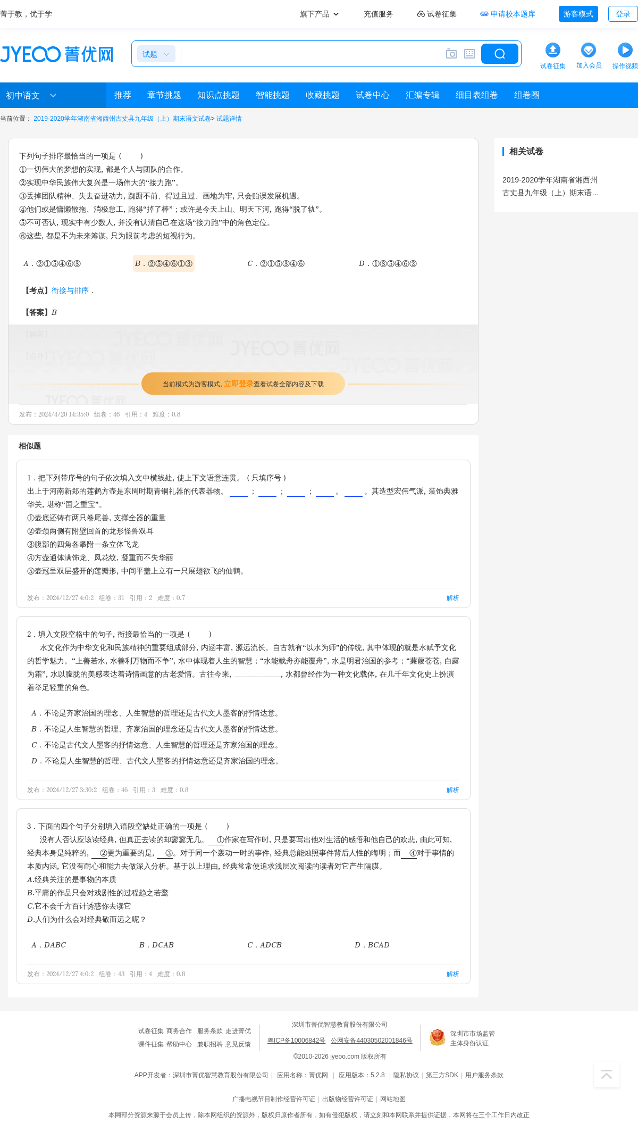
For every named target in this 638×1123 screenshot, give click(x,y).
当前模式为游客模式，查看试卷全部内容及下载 (243, 383)
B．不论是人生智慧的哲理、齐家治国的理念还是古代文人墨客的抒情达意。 (156, 728)
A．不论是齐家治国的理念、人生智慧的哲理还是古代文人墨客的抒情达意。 (156, 712)
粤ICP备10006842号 (296, 1040)
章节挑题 (164, 94)
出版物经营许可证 (347, 1099)
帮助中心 (179, 1044)
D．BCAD (372, 944)
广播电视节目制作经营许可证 (273, 1099)
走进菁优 (238, 1031)
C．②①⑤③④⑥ (276, 263)
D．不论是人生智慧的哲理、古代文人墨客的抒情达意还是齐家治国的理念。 (157, 760)
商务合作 (179, 1031)
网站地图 (393, 1099)
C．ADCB (264, 944)
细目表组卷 (477, 94)
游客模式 (578, 14)
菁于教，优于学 (26, 14)
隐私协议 (406, 1075)
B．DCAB (156, 944)
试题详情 (229, 118)
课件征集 (151, 1044)
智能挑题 (273, 94)
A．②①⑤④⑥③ (52, 263)
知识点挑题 (218, 94)
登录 (623, 14)
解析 (453, 598)
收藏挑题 (323, 94)
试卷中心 (373, 94)
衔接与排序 (70, 290)
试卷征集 (151, 1031)
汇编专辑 (423, 94)
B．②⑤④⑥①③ (163, 263)
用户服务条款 (484, 1075)
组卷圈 (527, 94)
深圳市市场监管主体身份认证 (472, 1038)
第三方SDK (442, 1075)
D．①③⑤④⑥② (388, 263)
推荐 (122, 94)
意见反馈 (238, 1044)
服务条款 (210, 1031)
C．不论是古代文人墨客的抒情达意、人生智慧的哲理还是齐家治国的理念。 (156, 744)
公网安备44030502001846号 (371, 1040)
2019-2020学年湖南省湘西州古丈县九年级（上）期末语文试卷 (122, 118)
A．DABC (48, 944)
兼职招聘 (210, 1044)
